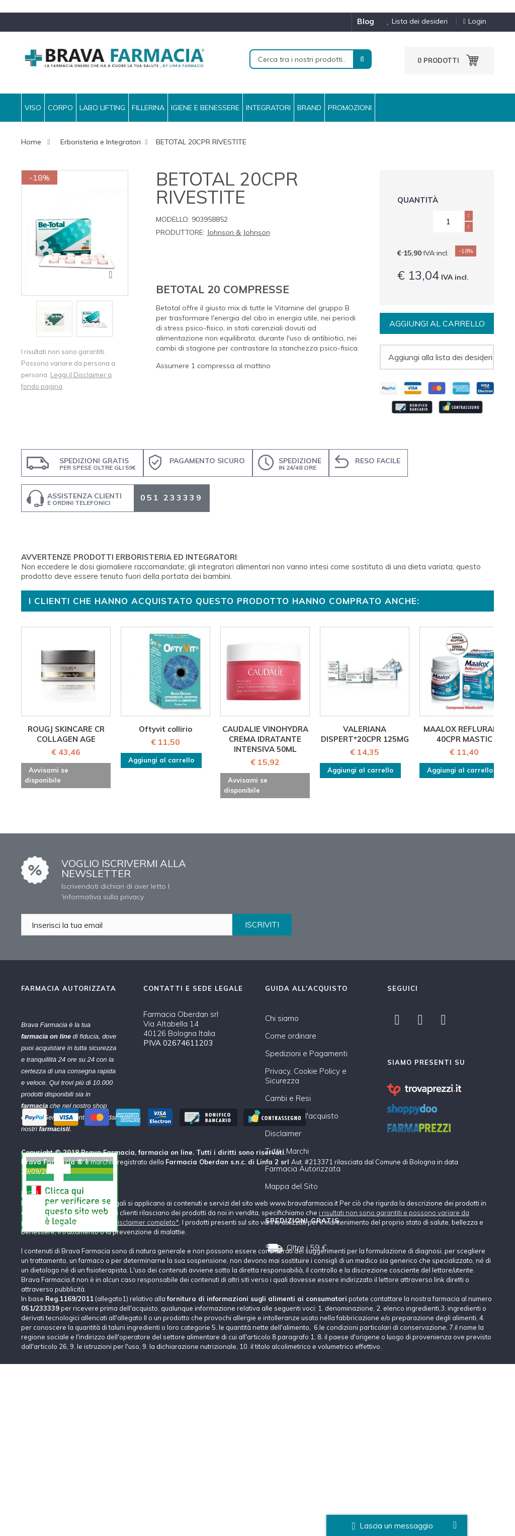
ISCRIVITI (262, 924)
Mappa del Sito (291, 1186)
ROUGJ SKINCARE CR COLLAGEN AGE (66, 734)
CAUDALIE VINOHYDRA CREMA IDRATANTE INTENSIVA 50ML (265, 739)
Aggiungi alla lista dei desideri (440, 357)
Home (31, 141)
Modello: (173, 219)
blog (365, 21)
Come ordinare (290, 1036)
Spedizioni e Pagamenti (306, 1053)
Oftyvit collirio (165, 729)
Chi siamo (282, 1018)
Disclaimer (283, 1133)
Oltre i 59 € (307, 1247)
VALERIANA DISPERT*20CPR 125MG (365, 734)
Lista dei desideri (413, 21)
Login (474, 21)
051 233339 (171, 497)
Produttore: (180, 232)
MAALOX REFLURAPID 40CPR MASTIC (464, 734)
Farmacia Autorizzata (302, 1168)
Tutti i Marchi (287, 1151)
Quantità (417, 200)
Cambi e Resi (288, 1098)
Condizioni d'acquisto (301, 1116)
